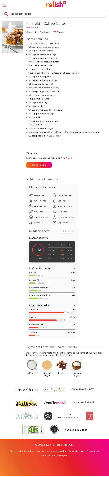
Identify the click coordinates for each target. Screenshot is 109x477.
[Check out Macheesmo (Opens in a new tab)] (76, 429)
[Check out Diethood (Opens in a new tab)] (26, 402)
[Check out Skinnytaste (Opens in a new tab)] (55, 389)
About (12, 451)
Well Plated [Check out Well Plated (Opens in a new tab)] (32, 27)
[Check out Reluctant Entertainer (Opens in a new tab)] (54, 429)
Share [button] (58, 31)
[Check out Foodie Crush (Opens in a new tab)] (55, 402)
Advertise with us (26, 451)
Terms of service (76, 451)
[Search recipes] (54, 14)
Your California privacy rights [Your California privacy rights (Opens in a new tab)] (54, 456)
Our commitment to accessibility (51, 451)
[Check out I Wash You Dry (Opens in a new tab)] (27, 416)
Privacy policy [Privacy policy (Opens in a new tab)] (93, 451)
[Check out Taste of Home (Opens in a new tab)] (26, 389)
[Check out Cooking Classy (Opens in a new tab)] (83, 389)
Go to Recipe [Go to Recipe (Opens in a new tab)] (39, 165)
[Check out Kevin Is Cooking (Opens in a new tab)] (33, 429)
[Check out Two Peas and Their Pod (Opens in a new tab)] (83, 402)
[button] (4, 5)
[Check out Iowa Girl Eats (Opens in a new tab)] (89, 416)
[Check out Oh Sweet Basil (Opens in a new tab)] (69, 416)
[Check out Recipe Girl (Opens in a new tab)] (48, 416)
